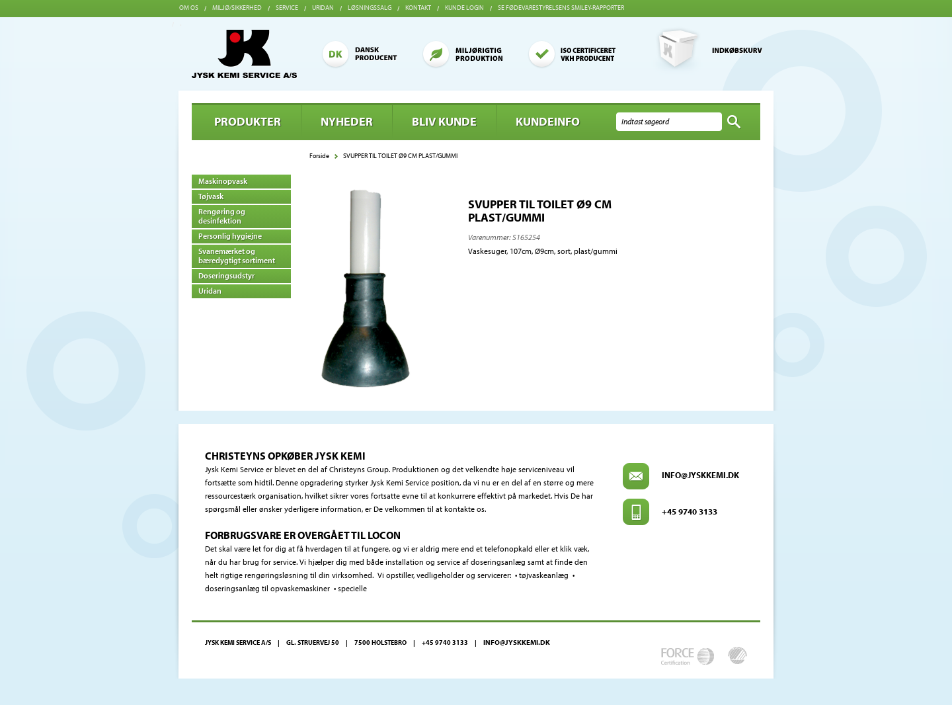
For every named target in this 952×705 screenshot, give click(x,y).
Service (287, 7)
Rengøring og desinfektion (221, 216)
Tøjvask (210, 196)
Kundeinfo (548, 121)
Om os (188, 7)
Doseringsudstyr (226, 275)
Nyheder (347, 121)
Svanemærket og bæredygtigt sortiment (236, 255)
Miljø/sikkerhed (237, 7)
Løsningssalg (369, 7)
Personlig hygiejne (230, 236)
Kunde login (464, 7)
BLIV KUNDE (444, 121)
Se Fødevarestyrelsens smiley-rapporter (561, 7)
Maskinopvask (222, 181)
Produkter (247, 121)
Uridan (323, 7)
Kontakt (418, 7)
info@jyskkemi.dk (700, 475)
